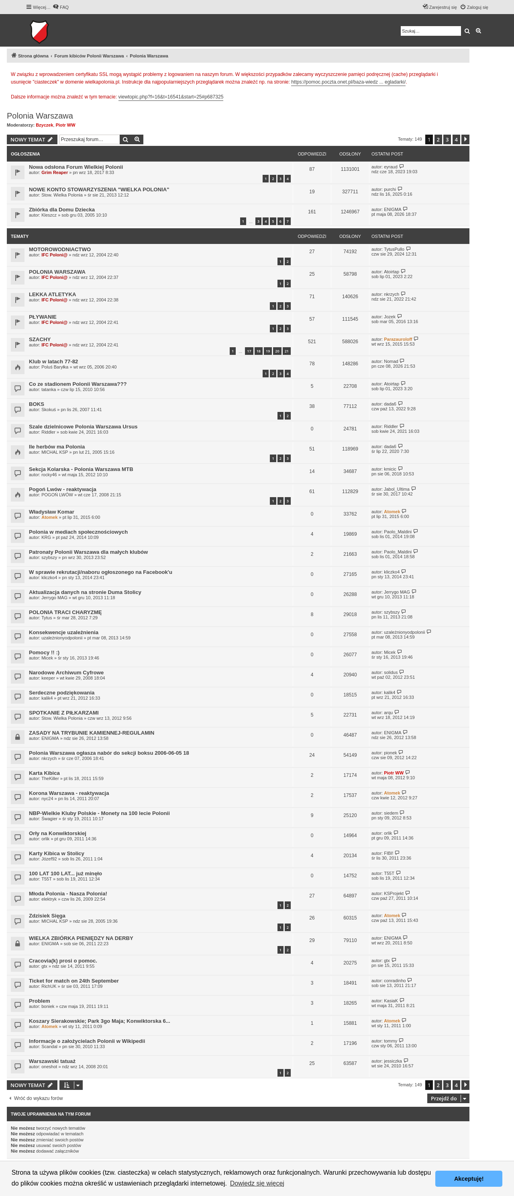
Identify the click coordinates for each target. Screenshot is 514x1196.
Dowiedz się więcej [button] (257, 1183)
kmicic (390, 469)
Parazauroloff (398, 339)
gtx (44, 966)
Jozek (390, 316)
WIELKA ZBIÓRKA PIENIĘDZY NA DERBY (81, 938)
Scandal (49, 1046)
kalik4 (47, 698)
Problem (39, 1001)
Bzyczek (44, 125)
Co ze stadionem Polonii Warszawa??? (78, 384)
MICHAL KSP (54, 452)
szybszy (49, 557)
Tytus (46, 617)
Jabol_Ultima (397, 489)
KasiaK (391, 1000)
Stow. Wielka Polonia (62, 195)
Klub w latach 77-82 (53, 361)
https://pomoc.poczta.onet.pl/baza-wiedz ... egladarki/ (348, 82)
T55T (46, 879)
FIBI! (388, 853)
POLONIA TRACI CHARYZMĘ (65, 612)
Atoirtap (391, 271)
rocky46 (49, 474)
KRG (46, 537)
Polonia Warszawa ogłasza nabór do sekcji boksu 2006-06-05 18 (109, 753)
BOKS (36, 404)
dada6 (390, 403)
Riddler (48, 432)
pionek (390, 752)
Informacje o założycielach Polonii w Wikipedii (87, 1041)
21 (287, 351)
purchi (390, 189)
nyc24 (47, 798)
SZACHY (40, 339)
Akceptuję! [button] (469, 1179)
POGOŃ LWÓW (57, 494)
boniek (47, 1006)
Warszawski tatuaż (52, 1061)
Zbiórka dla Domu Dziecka (62, 210)
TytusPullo (394, 249)
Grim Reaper (54, 172)
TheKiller (50, 778)
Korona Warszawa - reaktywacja (69, 793)
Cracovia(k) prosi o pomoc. (63, 961)
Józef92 (49, 858)
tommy (390, 1040)
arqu (388, 712)
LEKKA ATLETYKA (52, 294)
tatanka (48, 389)
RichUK (48, 986)
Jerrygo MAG (54, 597)
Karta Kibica (44, 773)
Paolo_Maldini (398, 531)
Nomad (391, 361)
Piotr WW (65, 125)
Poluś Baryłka (54, 367)
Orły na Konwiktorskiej (57, 833)
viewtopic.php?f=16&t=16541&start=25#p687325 (171, 97)
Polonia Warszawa (40, 115)
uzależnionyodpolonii (61, 637)
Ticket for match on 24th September (74, 981)
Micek (47, 657)
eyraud (391, 166)
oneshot (49, 1066)
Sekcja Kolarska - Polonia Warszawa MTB (81, 469)
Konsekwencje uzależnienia (63, 632)
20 (277, 351)
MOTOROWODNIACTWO (60, 249)
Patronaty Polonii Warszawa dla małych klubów (88, 552)
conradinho (395, 980)
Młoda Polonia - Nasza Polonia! (68, 894)
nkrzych (391, 294)
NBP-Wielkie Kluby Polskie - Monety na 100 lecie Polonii (99, 813)
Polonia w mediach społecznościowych (78, 532)
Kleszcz (49, 215)
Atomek (49, 517)
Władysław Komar (51, 512)
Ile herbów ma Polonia (57, 447)
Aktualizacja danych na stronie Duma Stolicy (85, 592)
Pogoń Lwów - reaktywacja (62, 489)
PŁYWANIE (43, 317)
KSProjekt (394, 893)
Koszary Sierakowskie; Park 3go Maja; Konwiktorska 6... (99, 1021)
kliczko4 (49, 577)
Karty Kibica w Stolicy (56, 853)
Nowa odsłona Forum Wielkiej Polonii (76, 167)
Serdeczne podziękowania (61, 693)
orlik (45, 838)
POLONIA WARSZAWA (57, 272)
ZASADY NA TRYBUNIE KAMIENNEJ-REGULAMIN (91, 733)
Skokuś (48, 409)
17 (249, 351)
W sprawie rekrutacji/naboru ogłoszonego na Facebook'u (100, 572)
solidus (391, 672)
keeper (48, 678)
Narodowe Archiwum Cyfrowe (66, 673)
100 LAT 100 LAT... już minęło (65, 873)
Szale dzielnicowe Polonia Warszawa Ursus (83, 427)
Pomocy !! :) (44, 652)
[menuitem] (61, 7)
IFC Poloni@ (54, 254)
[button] (465, 139)
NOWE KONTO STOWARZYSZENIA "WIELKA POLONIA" (99, 189)
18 (259, 351)
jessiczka (393, 1061)
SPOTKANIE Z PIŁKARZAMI (64, 713)
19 (268, 351)
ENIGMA (392, 209)
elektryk (49, 899)
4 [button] (456, 139)
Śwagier (49, 818)
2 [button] (438, 139)
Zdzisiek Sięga (47, 916)
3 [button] (447, 139)
